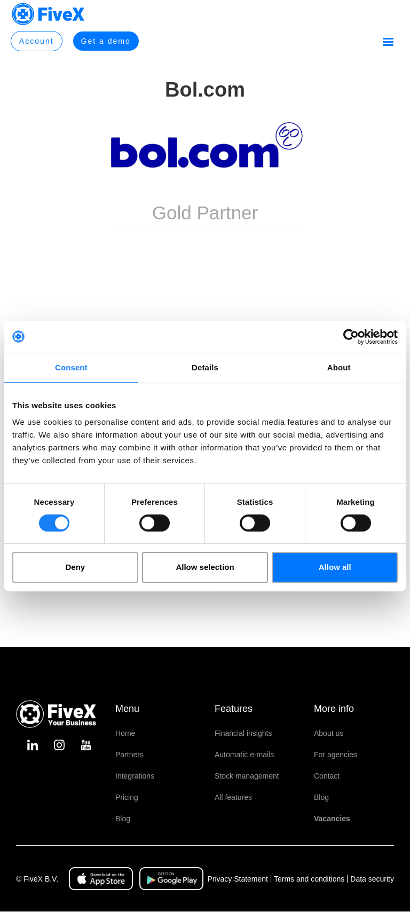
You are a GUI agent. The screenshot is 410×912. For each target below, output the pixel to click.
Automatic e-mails (244, 754)
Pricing (126, 797)
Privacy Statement (237, 879)
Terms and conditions (309, 879)
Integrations (134, 776)
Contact (327, 776)
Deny (75, 567)
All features (233, 797)
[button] (388, 42)
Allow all (335, 567)
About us (328, 733)
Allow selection (205, 567)
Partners (129, 754)
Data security (372, 879)
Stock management (247, 776)
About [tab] (339, 367)
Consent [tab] (71, 367)
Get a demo (106, 41)
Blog (122, 818)
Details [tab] (205, 367)
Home (125, 733)
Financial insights (243, 733)
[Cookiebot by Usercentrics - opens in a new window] (351, 337)
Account (36, 41)
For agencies (335, 754)
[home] (48, 14)
